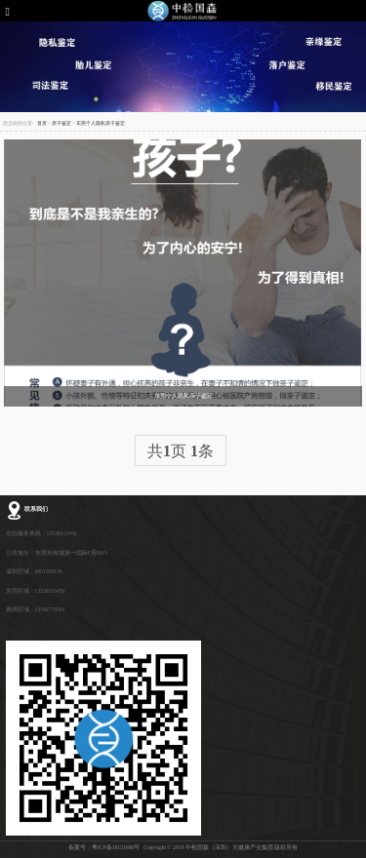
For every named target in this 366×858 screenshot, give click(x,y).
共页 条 (180, 451)
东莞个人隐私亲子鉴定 (100, 123)
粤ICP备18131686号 (116, 847)
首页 (42, 123)
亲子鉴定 (61, 123)
